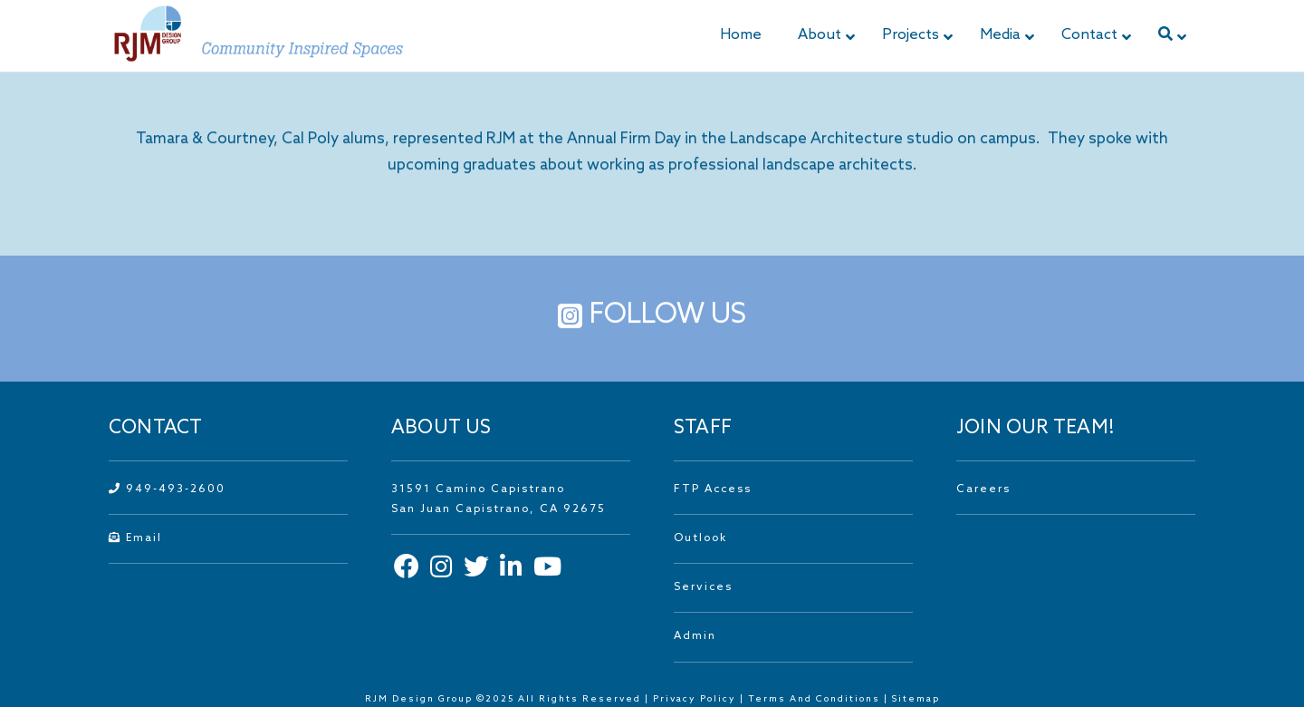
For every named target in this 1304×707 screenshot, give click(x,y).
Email (135, 538)
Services (703, 587)
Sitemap (916, 698)
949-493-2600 (167, 489)
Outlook (700, 538)
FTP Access (713, 489)
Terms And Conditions (816, 698)
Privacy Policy (694, 698)
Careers (983, 489)
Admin (695, 636)
